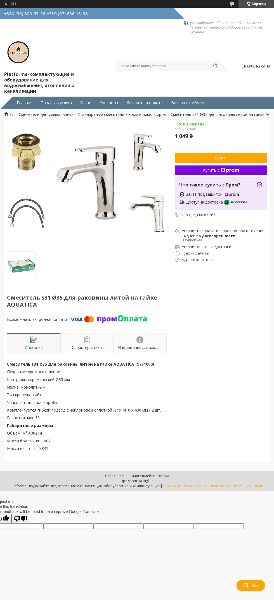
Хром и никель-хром (147, 114)
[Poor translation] (20, 518)
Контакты (108, 103)
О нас (85, 103)
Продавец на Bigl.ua (137, 480)
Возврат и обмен (187, 103)
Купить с (221, 170)
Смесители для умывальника (46, 114)
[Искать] (215, 66)
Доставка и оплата (144, 103)
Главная (24, 103)
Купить (221, 157)
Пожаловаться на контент (184, 486)
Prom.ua (162, 475)
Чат (250, 585)
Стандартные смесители (100, 114)
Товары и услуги (56, 103)
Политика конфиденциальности (236, 486)
